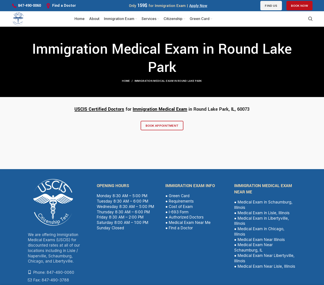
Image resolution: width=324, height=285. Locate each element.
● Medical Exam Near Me (188, 223)
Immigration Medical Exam (160, 109)
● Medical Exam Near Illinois (259, 240)
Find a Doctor (64, 5)
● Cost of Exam (179, 207)
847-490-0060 (29, 5)
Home (126, 81)
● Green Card (177, 196)
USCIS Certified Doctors (99, 109)
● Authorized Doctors (184, 218)
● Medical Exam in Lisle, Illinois (262, 213)
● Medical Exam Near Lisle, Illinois (264, 267)
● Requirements (179, 201)
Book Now (299, 5)
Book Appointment (162, 126)
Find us (271, 5)
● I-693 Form (177, 212)
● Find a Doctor (179, 228)
